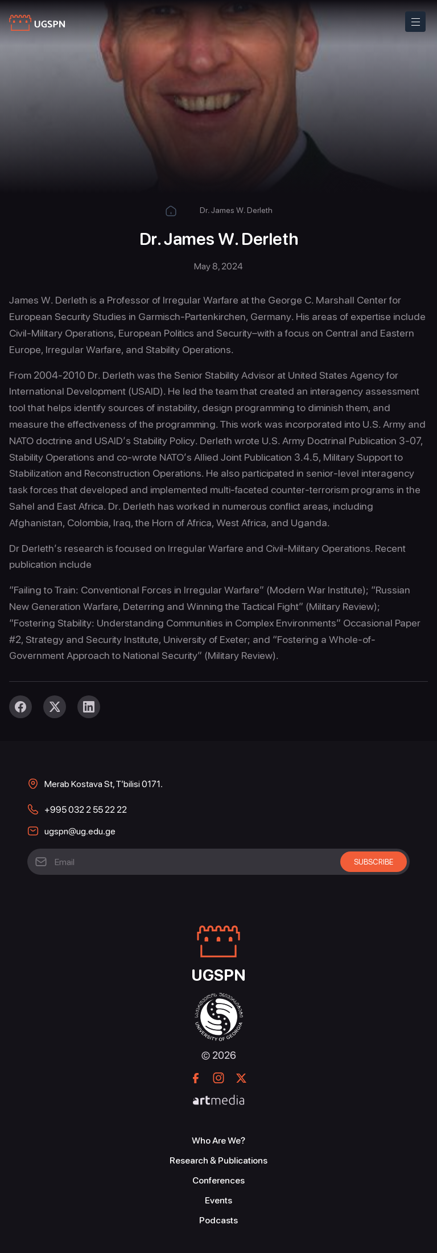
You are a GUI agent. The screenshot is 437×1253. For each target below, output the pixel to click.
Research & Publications (218, 1160)
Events (218, 1200)
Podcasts (218, 1220)
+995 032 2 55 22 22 (85, 809)
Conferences (218, 1180)
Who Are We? (218, 1140)
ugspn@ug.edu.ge (80, 831)
